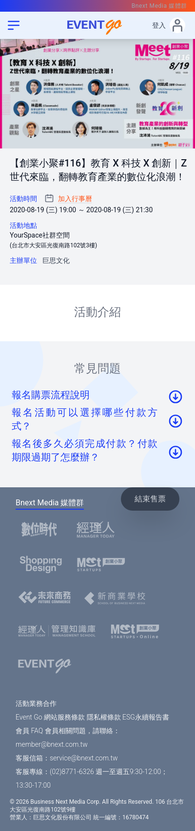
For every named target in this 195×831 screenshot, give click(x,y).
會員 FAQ (29, 731)
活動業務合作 (36, 703)
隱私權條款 (104, 717)
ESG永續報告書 (145, 717)
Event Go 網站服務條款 (50, 717)
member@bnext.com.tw (52, 744)
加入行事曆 (75, 199)
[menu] (13, 25)
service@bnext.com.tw (84, 758)
